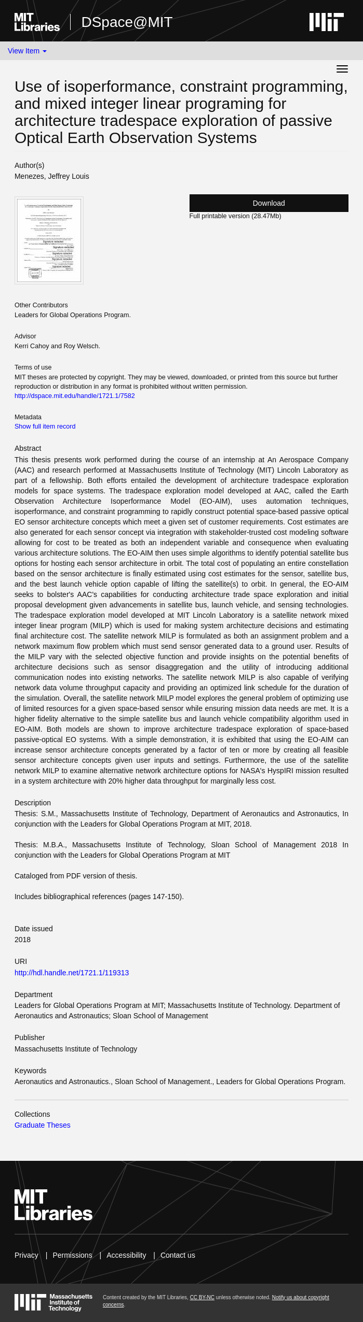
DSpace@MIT (126, 22)
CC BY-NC (202, 1297)
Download (269, 203)
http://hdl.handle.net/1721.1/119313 (72, 973)
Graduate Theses (43, 1125)
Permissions (72, 1255)
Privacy (26, 1255)
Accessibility (126, 1255)
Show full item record (45, 426)
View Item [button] (27, 51)
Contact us (177, 1255)
